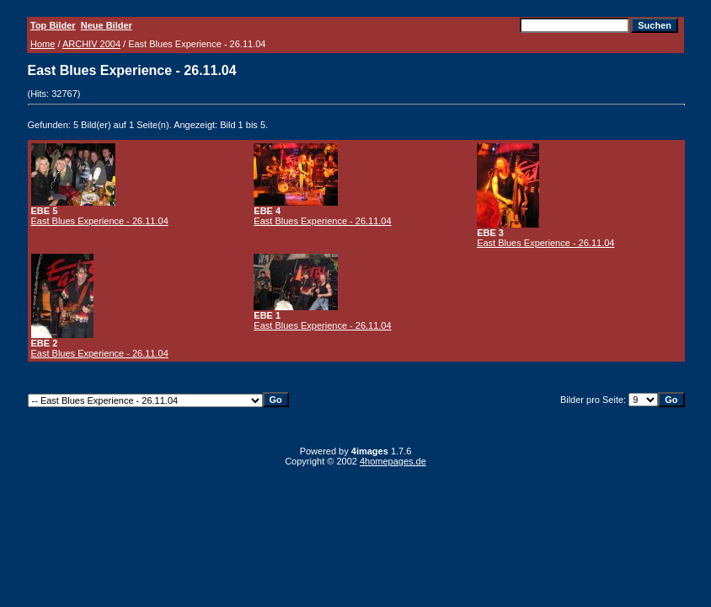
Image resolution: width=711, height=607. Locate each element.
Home (42, 44)
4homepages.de (393, 461)
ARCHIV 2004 (91, 44)
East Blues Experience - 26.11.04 (99, 221)
